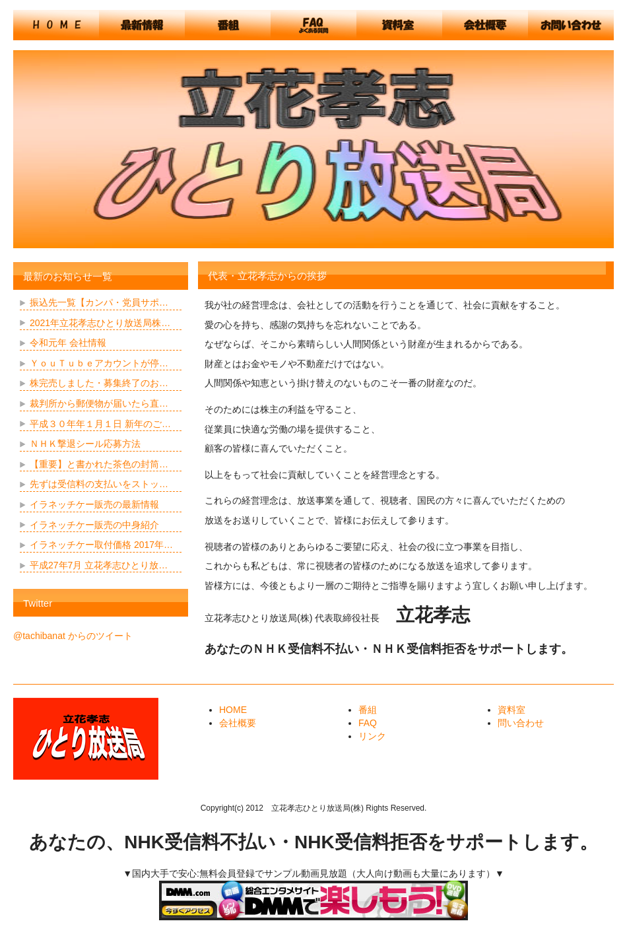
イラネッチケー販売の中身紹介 (94, 525)
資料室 (511, 709)
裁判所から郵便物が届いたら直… (99, 403)
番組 (367, 709)
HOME (233, 709)
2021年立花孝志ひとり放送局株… (100, 323)
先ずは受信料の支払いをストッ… (99, 484)
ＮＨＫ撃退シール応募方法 (85, 443)
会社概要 (237, 723)
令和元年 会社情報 (68, 342)
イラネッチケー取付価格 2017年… (101, 544)
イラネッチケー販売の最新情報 (94, 504)
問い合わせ (521, 723)
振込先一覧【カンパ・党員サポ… (99, 302)
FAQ (367, 723)
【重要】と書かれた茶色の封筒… (99, 464)
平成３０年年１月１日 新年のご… (100, 424)
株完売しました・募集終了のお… (99, 383)
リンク (372, 736)
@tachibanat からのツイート (73, 635)
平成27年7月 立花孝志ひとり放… (99, 565)
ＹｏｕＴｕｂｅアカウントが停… (99, 363)
